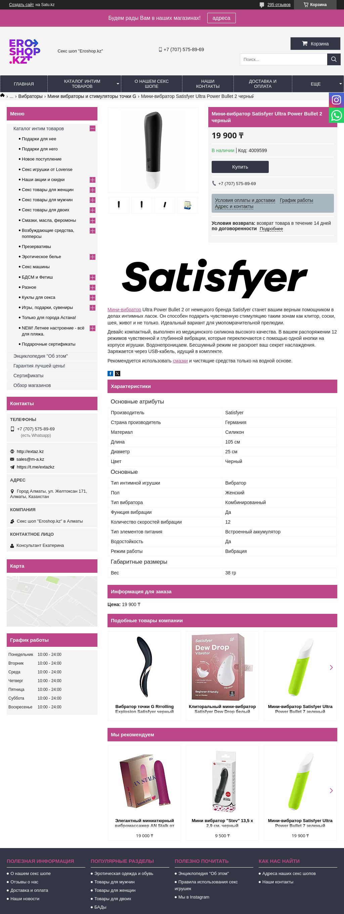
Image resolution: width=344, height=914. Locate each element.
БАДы (100, 907)
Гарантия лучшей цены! (39, 365)
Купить (240, 167)
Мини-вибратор (124, 309)
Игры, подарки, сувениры (47, 307)
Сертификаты (28, 375)
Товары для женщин (114, 890)
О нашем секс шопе (152, 84)
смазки (180, 360)
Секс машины (36, 266)
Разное (29, 287)
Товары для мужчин (114, 881)
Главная (24, 83)
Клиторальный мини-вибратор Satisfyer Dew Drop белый (222, 709)
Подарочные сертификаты (48, 344)
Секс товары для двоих (45, 209)
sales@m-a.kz (30, 459)
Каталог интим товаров (82, 84)
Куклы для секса (38, 297)
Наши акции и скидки (43, 179)
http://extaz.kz (30, 451)
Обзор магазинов (32, 385)
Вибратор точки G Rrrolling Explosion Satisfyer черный (144, 709)
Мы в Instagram (193, 897)
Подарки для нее (39, 138)
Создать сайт (21, 4)
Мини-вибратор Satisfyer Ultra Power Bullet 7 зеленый (300, 709)
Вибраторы (30, 96)
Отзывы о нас (24, 881)
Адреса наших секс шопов (289, 873)
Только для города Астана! (49, 317)
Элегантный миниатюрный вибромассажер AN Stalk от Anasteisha (144, 823)
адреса (221, 18)
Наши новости (24, 898)
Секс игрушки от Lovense (47, 169)
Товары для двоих (112, 898)
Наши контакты (208, 84)
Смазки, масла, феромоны (49, 220)
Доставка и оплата (262, 84)
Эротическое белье (41, 256)
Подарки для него (40, 148)
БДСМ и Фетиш (37, 277)
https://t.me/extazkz (35, 466)
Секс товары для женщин (48, 189)
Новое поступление (41, 159)
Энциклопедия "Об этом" (40, 356)
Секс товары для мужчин (47, 199)
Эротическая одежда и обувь (123, 873)
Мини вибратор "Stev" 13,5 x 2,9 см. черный (222, 823)
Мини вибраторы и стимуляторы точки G (91, 96)
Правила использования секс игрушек (206, 885)
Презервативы (36, 246)
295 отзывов (279, 4)
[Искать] (334, 59)
